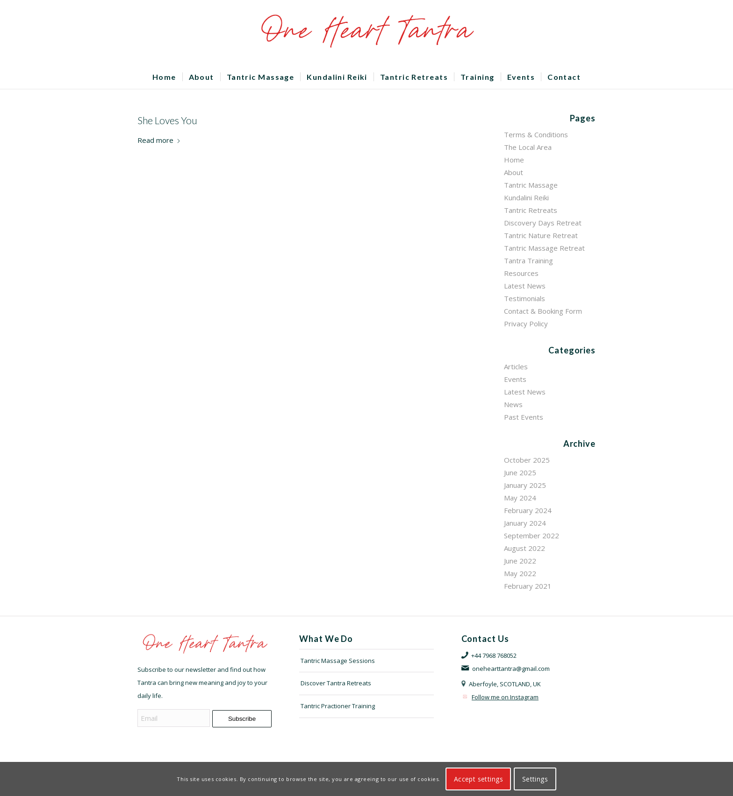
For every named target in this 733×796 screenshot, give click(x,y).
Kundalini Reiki (526, 197)
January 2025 (525, 485)
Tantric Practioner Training (338, 706)
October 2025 (527, 460)
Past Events (523, 417)
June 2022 (520, 560)
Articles (516, 366)
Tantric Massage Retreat (544, 248)
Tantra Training (528, 260)
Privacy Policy (526, 323)
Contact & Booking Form (543, 311)
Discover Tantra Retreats (336, 683)
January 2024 (525, 523)
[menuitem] (164, 77)
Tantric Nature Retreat (541, 235)
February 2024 (528, 510)
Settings (535, 779)
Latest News (525, 285)
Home (514, 159)
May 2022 (520, 573)
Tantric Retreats (530, 210)
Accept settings (478, 779)
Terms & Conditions (536, 134)
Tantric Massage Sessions (338, 660)
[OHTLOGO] (366, 32)
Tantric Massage (531, 185)
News (513, 404)
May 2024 (520, 497)
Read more (159, 140)
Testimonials (524, 298)
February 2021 (528, 586)
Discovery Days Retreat (543, 222)
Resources (521, 273)
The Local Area (528, 147)
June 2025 (520, 472)
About (513, 172)
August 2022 (524, 548)
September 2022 (531, 535)
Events (515, 379)
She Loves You (167, 120)
